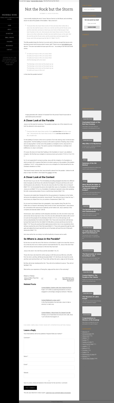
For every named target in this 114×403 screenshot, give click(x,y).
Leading (84, 346)
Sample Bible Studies (37, 325)
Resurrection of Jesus (88, 250)
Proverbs (84, 350)
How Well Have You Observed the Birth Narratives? (68, 279)
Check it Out (86, 206)
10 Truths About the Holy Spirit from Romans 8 (91, 232)
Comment (27, 337)
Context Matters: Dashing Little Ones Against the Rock (56, 287)
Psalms (84, 352)
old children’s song (67, 44)
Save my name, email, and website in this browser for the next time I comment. (46, 383)
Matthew (62, 325)
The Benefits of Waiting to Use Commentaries (91, 210)
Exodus (84, 181)
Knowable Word (9, 15)
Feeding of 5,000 (87, 342)
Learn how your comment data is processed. (58, 393)
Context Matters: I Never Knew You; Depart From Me (55, 312)
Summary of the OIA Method (89, 164)
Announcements (86, 314)
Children (84, 338)
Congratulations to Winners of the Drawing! (90, 319)
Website (26, 372)
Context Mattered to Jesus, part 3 (50, 300)
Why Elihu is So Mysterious (91, 144)
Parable (68, 325)
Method (85, 159)
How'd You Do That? (87, 344)
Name (26, 356)
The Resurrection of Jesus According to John (91, 255)
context (49, 172)
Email (26, 364)
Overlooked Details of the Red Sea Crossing (91, 123)
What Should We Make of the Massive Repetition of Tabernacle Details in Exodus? (91, 187)
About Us (84, 332)
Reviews (84, 356)
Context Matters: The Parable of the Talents (90, 276)
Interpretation (55, 325)
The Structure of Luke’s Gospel (90, 297)
